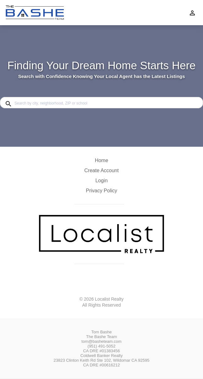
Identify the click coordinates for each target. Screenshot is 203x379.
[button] (101, 182)
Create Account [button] (101, 170)
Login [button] (101, 180)
